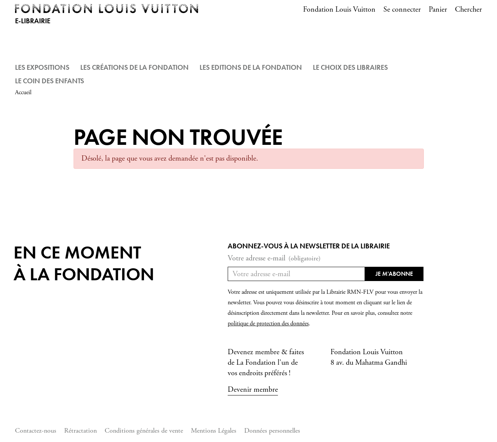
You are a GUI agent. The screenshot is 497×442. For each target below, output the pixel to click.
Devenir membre (253, 389)
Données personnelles (272, 430)
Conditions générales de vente (144, 430)
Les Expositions (42, 67)
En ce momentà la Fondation (84, 263)
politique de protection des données (268, 324)
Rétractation (80, 430)
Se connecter (402, 9)
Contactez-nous (35, 430)
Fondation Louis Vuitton (339, 9)
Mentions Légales (213, 430)
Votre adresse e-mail (274, 258)
